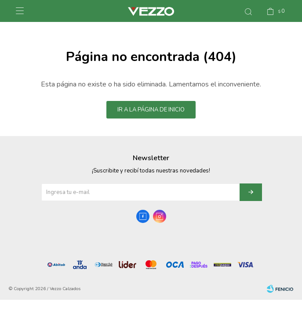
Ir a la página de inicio (151, 110)
